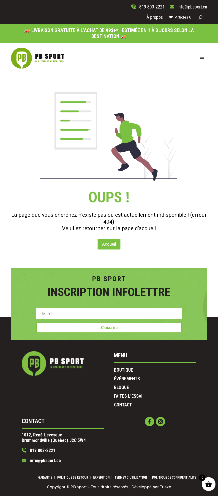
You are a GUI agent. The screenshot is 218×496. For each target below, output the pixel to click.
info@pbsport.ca (74, 434)
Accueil (109, 223)
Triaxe (138, 485)
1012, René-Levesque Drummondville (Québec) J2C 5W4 (80, 423)
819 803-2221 (73, 429)
